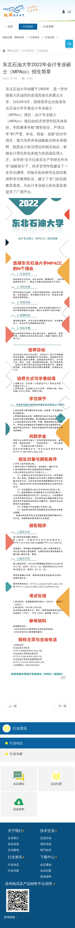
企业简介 (13, 838)
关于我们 (15, 831)
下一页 (62, 706)
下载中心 (47, 857)
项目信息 (45, 844)
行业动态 (28, 26)
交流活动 (45, 838)
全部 (10, 26)
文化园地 (13, 850)
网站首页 (19, 37)
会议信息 (13, 844)
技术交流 (47, 831)
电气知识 (45, 850)
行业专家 (48, 26)
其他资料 (45, 876)
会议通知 (45, 864)
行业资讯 (34, 37)
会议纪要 (45, 870)
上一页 (12, 706)
